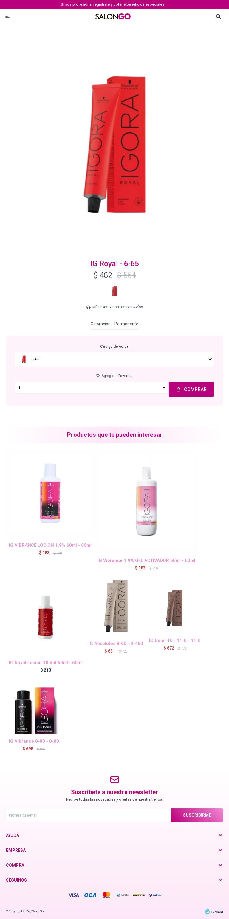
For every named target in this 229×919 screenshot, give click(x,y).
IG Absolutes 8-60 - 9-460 (116, 643)
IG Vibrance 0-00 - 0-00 (34, 741)
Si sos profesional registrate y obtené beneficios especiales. (113, 4)
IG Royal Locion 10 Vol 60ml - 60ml (46, 662)
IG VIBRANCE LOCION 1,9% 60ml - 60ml (50, 545)
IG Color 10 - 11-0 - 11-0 (175, 640)
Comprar (195, 389)
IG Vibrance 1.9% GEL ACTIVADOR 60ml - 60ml (146, 560)
